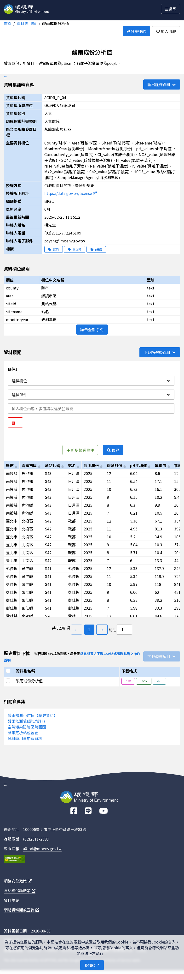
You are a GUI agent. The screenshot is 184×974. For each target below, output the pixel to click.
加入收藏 (166, 31)
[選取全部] (9, 671)
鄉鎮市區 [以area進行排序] (29, 465)
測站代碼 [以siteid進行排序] (52, 465)
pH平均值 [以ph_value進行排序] (138, 465)
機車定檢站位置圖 (23, 732)
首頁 (8, 23)
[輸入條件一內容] (91, 408)
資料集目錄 (27, 23)
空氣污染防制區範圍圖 (27, 727)
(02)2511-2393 (36, 839)
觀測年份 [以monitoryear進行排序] (91, 465)
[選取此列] (9, 681)
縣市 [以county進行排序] (10, 465)
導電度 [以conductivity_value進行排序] (160, 465)
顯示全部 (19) (92, 329)
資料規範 (11, 900)
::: (5, 76)
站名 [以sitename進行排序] (72, 465)
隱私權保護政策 (19, 890)
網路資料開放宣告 (21, 910)
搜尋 (113, 450)
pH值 (96, 249)
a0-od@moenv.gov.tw (42, 848)
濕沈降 (74, 249)
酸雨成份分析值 (55, 23)
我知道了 (92, 965)
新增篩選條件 (80, 450)
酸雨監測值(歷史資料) (26, 721)
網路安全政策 (18, 881)
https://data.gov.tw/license (70, 193)
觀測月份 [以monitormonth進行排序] (114, 465)
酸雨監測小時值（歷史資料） (33, 715)
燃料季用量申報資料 (25, 738)
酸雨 (53, 249)
